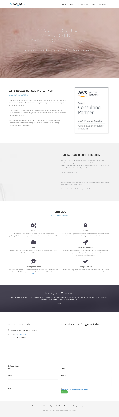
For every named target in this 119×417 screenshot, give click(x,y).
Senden (64, 392)
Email (9, 388)
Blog (71, 4)
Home (64, 4)
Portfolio (43, 406)
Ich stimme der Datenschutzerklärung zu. (75, 389)
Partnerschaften (82, 4)
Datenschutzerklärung (70, 406)
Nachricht (64, 375)
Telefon (63, 369)
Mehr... (34, 274)
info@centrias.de (21, 334)
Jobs (93, 4)
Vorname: (11, 382)
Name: (10, 375)
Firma (9, 369)
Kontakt (58, 406)
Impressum (102, 4)
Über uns (34, 406)
